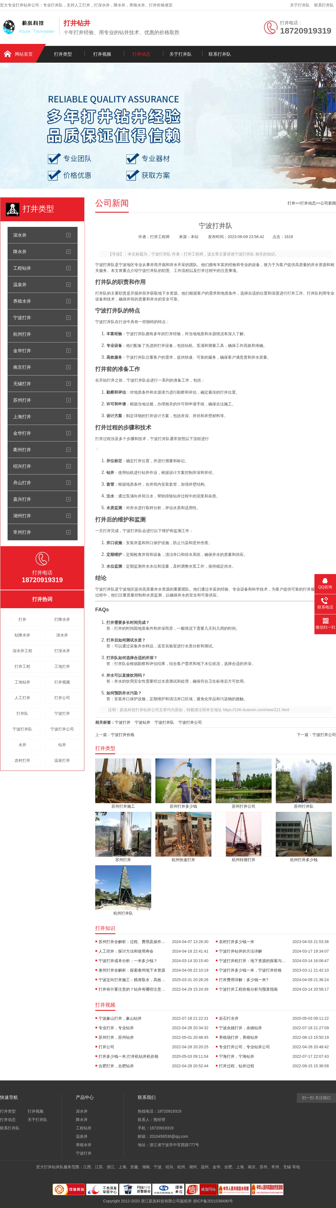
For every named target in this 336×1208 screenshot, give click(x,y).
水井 (22, 744)
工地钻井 (22, 682)
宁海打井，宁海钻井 (236, 1056)
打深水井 (62, 650)
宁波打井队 (22, 729)
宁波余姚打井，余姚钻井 (240, 1028)
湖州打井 (22, 515)
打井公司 (62, 697)
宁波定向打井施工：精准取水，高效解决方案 (132, 979)
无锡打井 (22, 383)
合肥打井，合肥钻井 (116, 1066)
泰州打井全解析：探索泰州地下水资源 (132, 970)
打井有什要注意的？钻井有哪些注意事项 (132, 989)
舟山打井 (22, 482)
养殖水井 (22, 301)
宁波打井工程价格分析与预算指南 (248, 989)
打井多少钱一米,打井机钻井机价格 (128, 1056)
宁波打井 (22, 317)
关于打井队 (300, 5)
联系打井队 (324, 5)
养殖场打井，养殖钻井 (238, 1037)
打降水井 (62, 619)
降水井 (20, 251)
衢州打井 (22, 449)
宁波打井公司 (62, 729)
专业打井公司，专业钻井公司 (244, 1047)
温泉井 (20, 284)
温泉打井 (62, 760)
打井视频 (102, 54)
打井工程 (22, 666)
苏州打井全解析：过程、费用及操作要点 (132, 941)
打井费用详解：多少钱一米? (243, 979)
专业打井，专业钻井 (116, 1028)
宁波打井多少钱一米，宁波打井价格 (250, 970)
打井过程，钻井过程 (236, 1066)
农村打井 (22, 760)
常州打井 (22, 532)
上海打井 (22, 416)
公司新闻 (328, 203)
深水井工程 (22, 650)
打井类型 (63, 54)
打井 (22, 619)
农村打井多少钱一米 (236, 941)
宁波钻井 (142, 722)
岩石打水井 (229, 1018)
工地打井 (62, 666)
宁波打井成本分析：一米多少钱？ (128, 960)
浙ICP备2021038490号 (213, 1201)
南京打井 (22, 367)
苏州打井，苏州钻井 (116, 1037)
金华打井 (22, 350)
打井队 (22, 713)
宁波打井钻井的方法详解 (240, 951)
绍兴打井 (22, 466)
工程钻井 (22, 268)
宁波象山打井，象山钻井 (120, 1018)
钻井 (62, 744)
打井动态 (141, 54)
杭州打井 (22, 334)
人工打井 (22, 697)
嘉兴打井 (22, 499)
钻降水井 (22, 635)
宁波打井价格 (122, 734)
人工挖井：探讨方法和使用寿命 (126, 951)
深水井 (20, 235)
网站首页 (24, 54)
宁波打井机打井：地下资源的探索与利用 (252, 960)
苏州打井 (22, 400)
